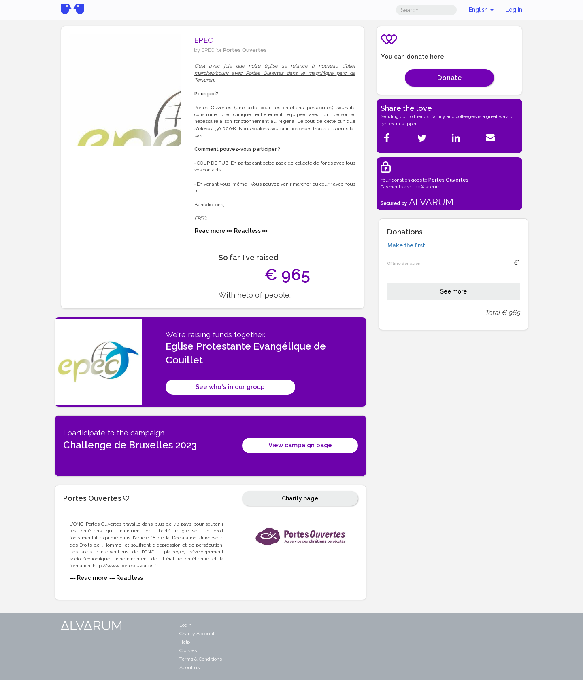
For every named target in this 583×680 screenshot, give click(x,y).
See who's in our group (230, 387)
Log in (514, 9)
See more (453, 291)
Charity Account (197, 633)
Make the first (406, 245)
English (481, 9)
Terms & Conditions (200, 659)
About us (189, 667)
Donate (449, 78)
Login (185, 625)
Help (184, 642)
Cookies (188, 650)
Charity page (300, 498)
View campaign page (300, 445)
